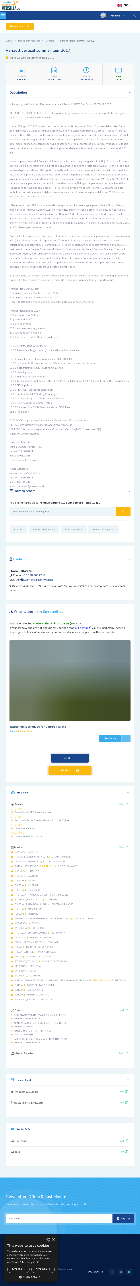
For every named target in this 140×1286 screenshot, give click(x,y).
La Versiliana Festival (22, 827)
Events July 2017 (73, 529)
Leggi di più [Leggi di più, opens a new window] (33, 1262)
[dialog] (31, 1258)
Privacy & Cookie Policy (60, 1269)
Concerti (50, 40)
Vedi (124, 1010)
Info (124, 1091)
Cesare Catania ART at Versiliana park (31, 811)
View (123, 804)
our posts (83, 628)
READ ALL (70, 770)
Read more (117, 738)
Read (123, 1053)
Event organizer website (37, 580)
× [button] (53, 1239)
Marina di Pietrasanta (29, 40)
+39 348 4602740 (33, 575)
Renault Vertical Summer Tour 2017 (30, 58)
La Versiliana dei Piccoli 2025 (26, 835)
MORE (70, 758)
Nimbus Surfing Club (103, 529)
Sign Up (123, 1218)
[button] (31, 1277)
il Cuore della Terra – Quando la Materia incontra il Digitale (40, 819)
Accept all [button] (18, 1269)
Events (9, 40)
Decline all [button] (43, 1269)
